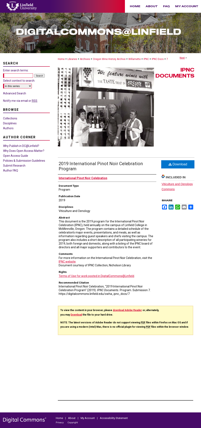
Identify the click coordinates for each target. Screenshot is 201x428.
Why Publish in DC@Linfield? (21, 146)
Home (61, 59)
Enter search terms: (16, 70)
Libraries (72, 59)
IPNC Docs (158, 59)
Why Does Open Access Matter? (23, 150)
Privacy (60, 422)
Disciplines (10, 123)
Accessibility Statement (114, 418)
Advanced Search (14, 93)
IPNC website (67, 261)
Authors (8, 128)
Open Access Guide (15, 155)
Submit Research (14, 165)
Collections (10, 118)
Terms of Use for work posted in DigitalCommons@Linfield (96, 276)
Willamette (134, 59)
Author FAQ (10, 170)
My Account (88, 418)
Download (178, 164)
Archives (85, 59)
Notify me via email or (20, 100)
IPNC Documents (174, 73)
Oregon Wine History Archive (109, 59)
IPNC (146, 59)
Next (182, 57)
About (72, 418)
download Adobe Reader (127, 310)
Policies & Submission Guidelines (24, 160)
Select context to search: (19, 80)
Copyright (72, 422)
